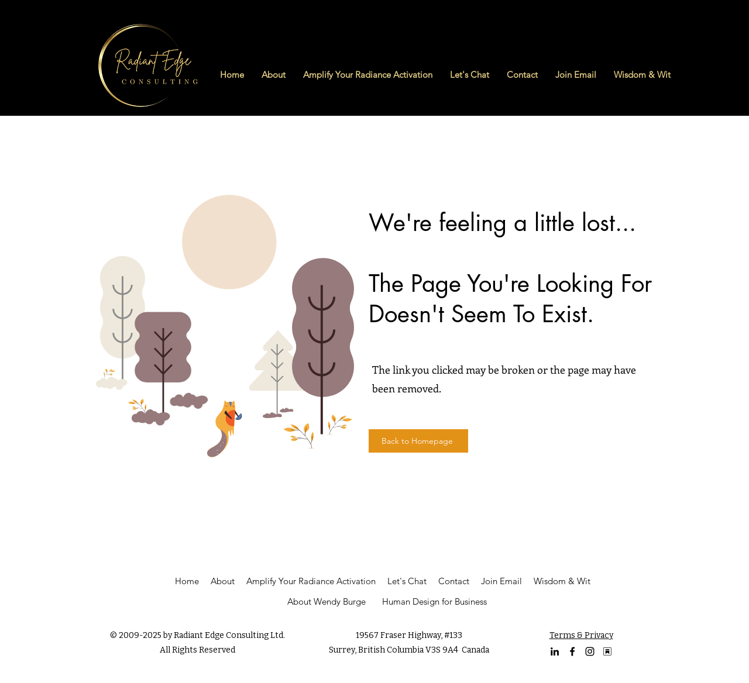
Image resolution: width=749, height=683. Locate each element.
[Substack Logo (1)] (607, 651)
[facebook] (572, 651)
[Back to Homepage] (418, 441)
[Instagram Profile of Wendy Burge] (590, 651)
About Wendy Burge (326, 601)
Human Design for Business (434, 601)
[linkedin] (555, 651)
